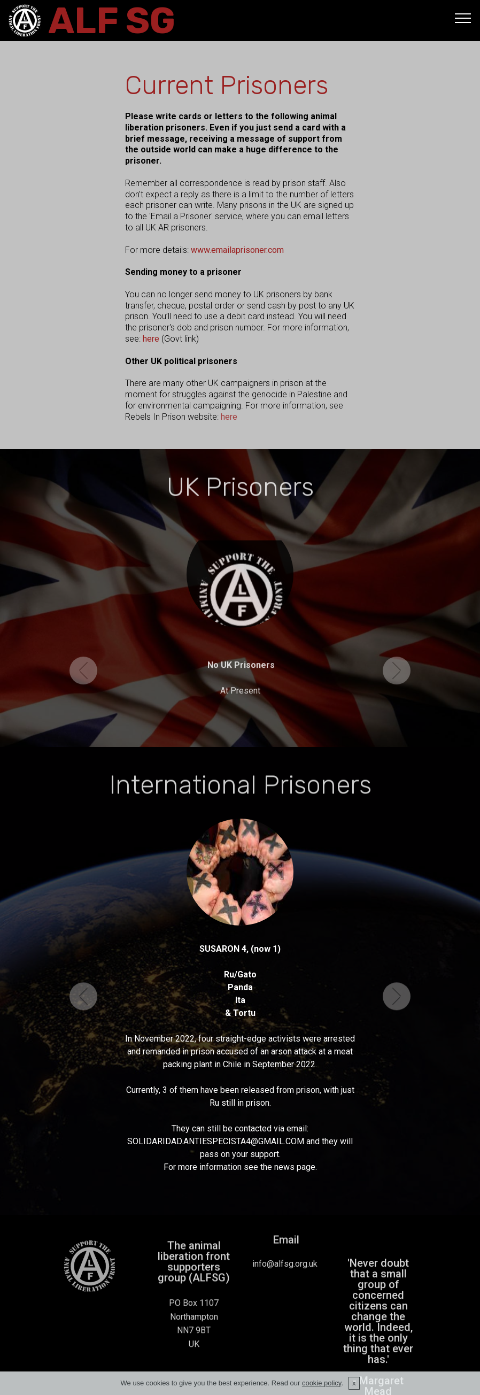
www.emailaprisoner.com (237, 250)
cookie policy (321, 1383)
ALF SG (111, 21)
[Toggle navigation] (463, 17)
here (152, 339)
